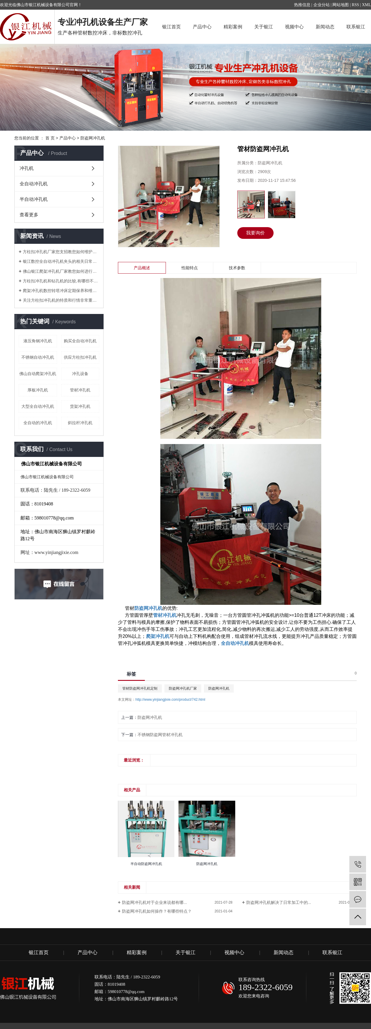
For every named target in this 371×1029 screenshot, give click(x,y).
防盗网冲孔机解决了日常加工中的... (278, 902)
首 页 (50, 138)
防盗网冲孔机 (92, 138)
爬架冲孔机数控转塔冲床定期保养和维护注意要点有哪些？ (61, 290)
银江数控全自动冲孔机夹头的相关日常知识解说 (61, 261)
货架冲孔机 (80, 406)
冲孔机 (27, 168)
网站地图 (340, 5)
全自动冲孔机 (34, 183)
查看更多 (29, 214)
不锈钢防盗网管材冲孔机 (160, 734)
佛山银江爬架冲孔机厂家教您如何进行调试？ (61, 271)
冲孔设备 (80, 373)
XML (366, 5)
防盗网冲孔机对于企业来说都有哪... (154, 902)
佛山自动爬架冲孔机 (37, 373)
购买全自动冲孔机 (80, 341)
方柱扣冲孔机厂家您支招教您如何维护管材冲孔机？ (61, 251)
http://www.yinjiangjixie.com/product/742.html (170, 699)
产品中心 (202, 26)
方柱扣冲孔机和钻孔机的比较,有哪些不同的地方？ (61, 281)
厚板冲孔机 (38, 390)
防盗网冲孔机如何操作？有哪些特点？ (157, 911)
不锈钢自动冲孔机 (37, 357)
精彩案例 (233, 26)
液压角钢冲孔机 (37, 341)
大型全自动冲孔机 (37, 406)
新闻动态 (325, 26)
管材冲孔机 (80, 390)
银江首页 (171, 26)
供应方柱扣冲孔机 (80, 357)
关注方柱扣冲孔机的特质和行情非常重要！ (61, 300)
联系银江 (355, 26)
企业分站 (321, 5)
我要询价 (255, 232)
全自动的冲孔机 (37, 422)
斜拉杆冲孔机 (80, 422)
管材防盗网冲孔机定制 (139, 688)
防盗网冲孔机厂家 (183, 688)
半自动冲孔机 (34, 199)
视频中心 (294, 26)
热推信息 (302, 5)
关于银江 (263, 26)
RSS (355, 5)
